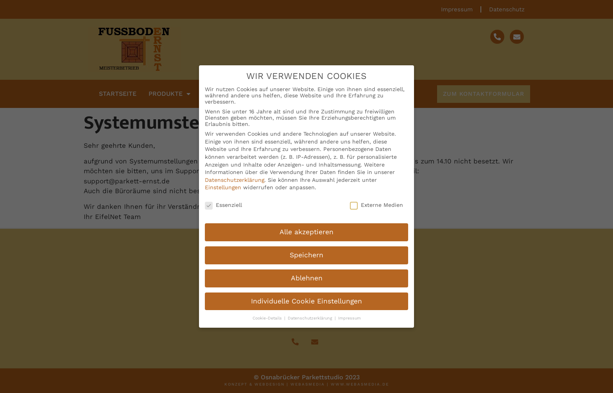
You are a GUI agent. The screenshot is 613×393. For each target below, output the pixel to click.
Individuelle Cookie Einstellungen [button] (306, 297)
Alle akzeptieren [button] (306, 227)
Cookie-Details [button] (268, 313)
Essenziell (223, 200)
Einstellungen (223, 183)
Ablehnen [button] (307, 274)
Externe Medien (376, 200)
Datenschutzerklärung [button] (311, 313)
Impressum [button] (349, 313)
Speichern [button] (306, 251)
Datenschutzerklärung (234, 175)
